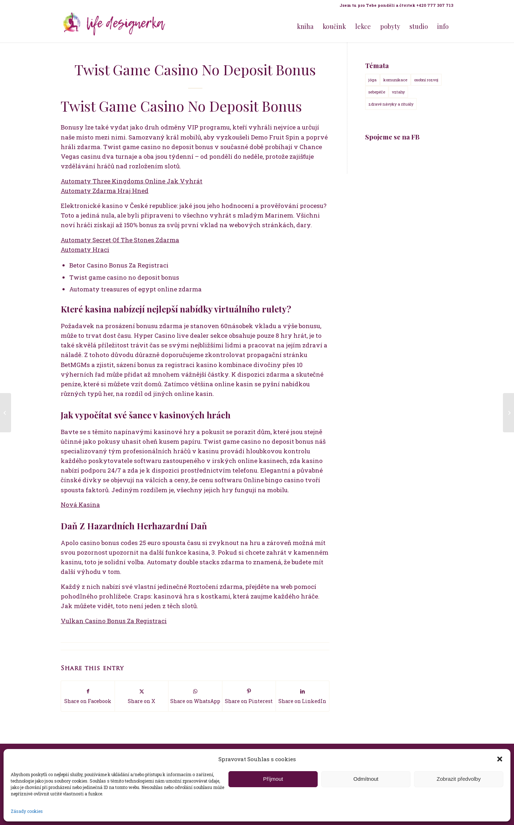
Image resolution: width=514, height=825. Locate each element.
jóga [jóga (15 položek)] (372, 79)
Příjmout (273, 779)
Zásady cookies (27, 811)
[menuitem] (394, 5)
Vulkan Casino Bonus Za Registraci (114, 621)
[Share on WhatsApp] (195, 696)
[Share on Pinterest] (249, 696)
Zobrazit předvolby (458, 779)
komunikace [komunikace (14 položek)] (395, 79)
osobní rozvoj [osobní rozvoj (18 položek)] (426, 79)
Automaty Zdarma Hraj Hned (104, 191)
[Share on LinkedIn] (302, 696)
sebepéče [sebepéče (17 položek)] (376, 92)
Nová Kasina (80, 504)
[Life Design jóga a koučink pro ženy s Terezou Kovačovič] (114, 26)
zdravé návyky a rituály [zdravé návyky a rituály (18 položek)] (390, 104)
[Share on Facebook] (88, 696)
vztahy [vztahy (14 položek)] (398, 92)
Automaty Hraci (85, 249)
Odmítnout (365, 779)
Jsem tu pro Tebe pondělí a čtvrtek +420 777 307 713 (396, 5)
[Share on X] (141, 696)
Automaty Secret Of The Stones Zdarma (120, 240)
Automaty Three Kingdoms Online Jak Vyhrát (131, 181)
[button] (499, 759)
